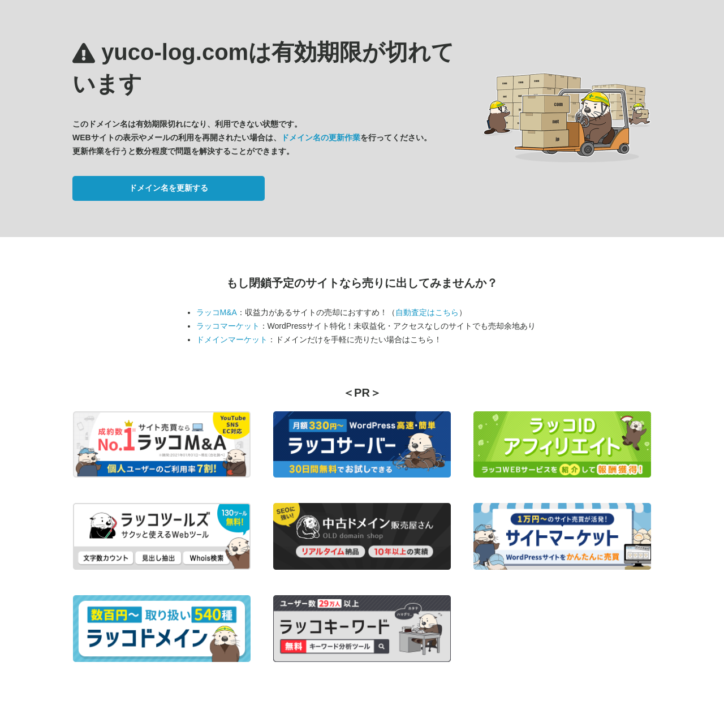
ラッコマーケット (228, 325)
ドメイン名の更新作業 (320, 137)
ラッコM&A (216, 312)
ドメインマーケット (232, 339)
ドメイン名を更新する (168, 187)
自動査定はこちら (427, 312)
